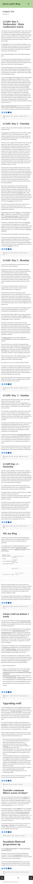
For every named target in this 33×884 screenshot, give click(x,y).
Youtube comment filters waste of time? (15, 791)
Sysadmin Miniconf (23, 434)
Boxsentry (27, 222)
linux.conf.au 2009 (25, 848)
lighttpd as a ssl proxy (20, 549)
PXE (13, 647)
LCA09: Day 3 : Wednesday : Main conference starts (13, 24)
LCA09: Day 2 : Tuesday (16, 123)
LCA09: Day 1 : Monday (16, 260)
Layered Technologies (16, 711)
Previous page (2, 878)
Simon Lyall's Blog (11, 4)
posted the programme (11, 848)
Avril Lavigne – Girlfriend (7, 825)
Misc (4, 527)
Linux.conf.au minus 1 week (16, 615)
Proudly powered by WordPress (10, 882)
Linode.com (4, 724)
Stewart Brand (6, 675)
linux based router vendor (11, 216)
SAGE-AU (18, 212)
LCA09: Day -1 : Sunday (16, 395)
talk (18, 77)
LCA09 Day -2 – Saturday (11, 465)
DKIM (2, 214)
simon (16, 116)
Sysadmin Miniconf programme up (14, 843)
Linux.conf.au (24, 116)
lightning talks (7, 337)
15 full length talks (17, 855)
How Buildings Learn (11, 677)
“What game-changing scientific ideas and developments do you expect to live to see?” (17, 672)
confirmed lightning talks (18, 630)
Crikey (10, 79)
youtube (25, 797)
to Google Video (21, 677)
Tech (4, 117)
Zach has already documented (8, 105)
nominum (10, 201)
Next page (31, 878)
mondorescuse (6, 647)
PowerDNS (19, 192)
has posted (13, 675)
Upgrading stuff (12, 703)
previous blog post (11, 649)
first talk (5, 44)
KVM (24, 660)
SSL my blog (10, 533)
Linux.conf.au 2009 (25, 620)
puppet (10, 246)
